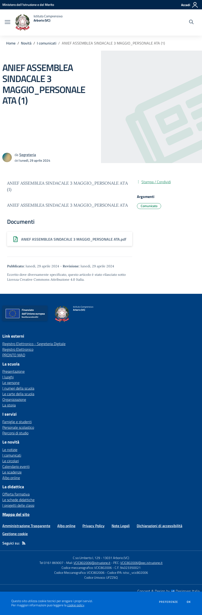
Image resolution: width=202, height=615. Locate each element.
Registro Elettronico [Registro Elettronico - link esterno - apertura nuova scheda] (17, 349)
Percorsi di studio (15, 433)
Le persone (10, 382)
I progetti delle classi (18, 505)
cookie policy (75, 605)
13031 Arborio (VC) (116, 557)
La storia (9, 405)
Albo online (11, 478)
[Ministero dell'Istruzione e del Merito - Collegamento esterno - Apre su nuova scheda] (28, 4)
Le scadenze (12, 472)
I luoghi (8, 377)
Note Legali (121, 526)
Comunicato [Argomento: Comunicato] (149, 205)
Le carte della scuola (18, 394)
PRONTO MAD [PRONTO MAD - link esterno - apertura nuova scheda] (13, 355)
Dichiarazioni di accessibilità (159, 526)
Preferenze (168, 601)
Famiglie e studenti (17, 422)
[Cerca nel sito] (191, 22)
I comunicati (46, 43)
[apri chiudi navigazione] (7, 22)
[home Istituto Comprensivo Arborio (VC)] (38, 22)
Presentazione (13, 371)
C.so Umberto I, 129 (86, 557)
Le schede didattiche (18, 500)
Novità (26, 43)
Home (11, 43)
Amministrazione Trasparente (26, 526)
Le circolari (10, 461)
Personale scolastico (18, 427)
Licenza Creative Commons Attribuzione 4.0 (41, 279)
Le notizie (9, 449)
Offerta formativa (16, 494)
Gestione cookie (15, 534)
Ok (189, 601)
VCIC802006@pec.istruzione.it (141, 562)
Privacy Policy (93, 526)
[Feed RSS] (24, 543)
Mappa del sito (16, 514)
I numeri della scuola (18, 388)
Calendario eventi (16, 466)
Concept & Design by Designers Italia (168, 591)
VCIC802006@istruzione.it (92, 562)
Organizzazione (14, 399)
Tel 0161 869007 (51, 562)
